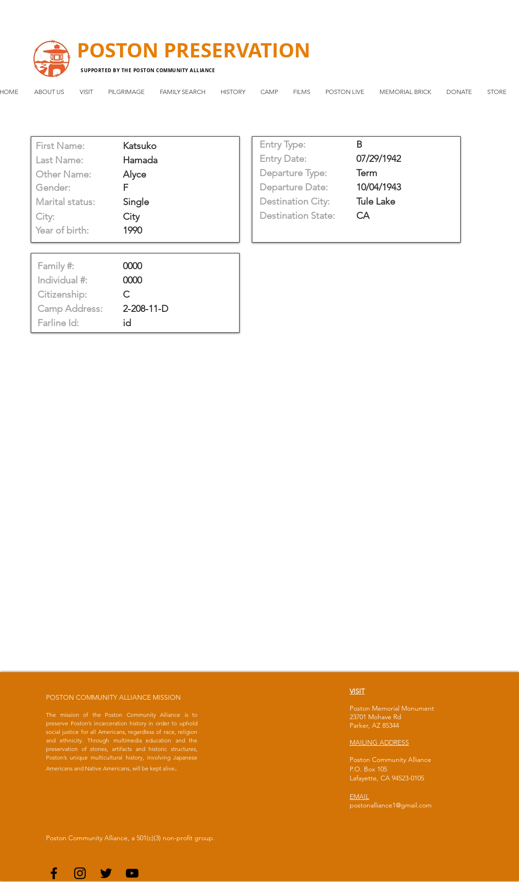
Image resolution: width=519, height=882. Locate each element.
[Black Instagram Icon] (80, 873)
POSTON (120, 50)
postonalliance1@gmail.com (391, 805)
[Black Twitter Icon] (106, 873)
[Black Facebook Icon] (54, 873)
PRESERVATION (237, 50)
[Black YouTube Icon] (132, 873)
